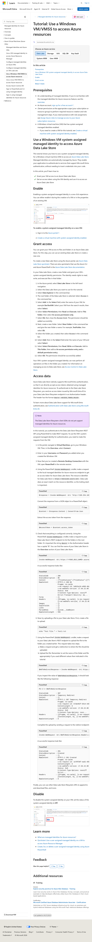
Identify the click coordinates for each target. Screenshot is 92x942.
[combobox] (15, 21)
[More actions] (87, 17)
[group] (63, 495)
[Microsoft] (4, 3)
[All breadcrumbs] (35, 17)
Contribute (40, 932)
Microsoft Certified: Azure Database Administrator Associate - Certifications (59, 902)
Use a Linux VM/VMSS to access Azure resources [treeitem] (15, 81)
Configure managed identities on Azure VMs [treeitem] (16, 63)
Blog (30, 932)
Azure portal (53, 233)
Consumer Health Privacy (64, 932)
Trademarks (6, 935)
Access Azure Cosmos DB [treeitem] (15, 86)
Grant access (39, 80)
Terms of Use (81, 932)
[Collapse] (25, 17)
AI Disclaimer (7, 932)
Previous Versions (20, 932)
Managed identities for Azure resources (51, 17)
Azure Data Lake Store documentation (70, 267)
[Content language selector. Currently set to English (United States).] (13, 927)
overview (41, 102)
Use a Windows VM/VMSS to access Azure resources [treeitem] (16, 75)
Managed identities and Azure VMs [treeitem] (16, 48)
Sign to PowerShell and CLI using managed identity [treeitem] (15, 90)
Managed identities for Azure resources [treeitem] (14, 27)
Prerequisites (39, 69)
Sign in (87, 3)
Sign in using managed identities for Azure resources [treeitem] (16, 96)
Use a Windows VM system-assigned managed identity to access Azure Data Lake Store (61, 73)
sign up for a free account (62, 105)
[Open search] (81, 3)
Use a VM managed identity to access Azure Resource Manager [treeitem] (16, 56)
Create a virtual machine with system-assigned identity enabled (62, 238)
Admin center (83, 9)
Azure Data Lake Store (80, 157)
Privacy (48, 932)
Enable (37, 77)
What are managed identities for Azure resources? (57, 837)
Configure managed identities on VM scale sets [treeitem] (16, 69)
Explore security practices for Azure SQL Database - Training (54, 889)
